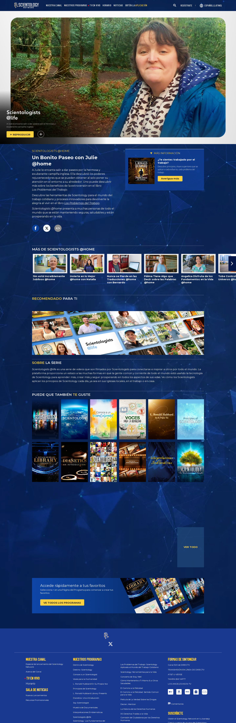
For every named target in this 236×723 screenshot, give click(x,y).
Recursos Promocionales (37, 697)
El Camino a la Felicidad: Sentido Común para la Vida (139, 690)
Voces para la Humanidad (85, 676)
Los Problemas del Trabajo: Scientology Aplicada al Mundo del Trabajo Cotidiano (139, 662)
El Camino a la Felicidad (131, 685)
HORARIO (107, 5)
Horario (30, 680)
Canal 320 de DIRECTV (179, 662)
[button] (232, 263)
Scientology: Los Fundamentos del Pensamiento (89, 719)
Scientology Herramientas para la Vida (138, 669)
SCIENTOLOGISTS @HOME (51, 151)
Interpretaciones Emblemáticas (88, 709)
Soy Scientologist (81, 700)
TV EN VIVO (95, 5)
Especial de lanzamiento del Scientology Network (44, 662)
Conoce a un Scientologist (85, 671)
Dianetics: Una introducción (86, 695)
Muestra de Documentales (85, 704)
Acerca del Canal (33, 668)
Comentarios (177, 701)
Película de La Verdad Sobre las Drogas (138, 696)
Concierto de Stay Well (130, 674)
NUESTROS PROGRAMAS (75, 5)
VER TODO (191, 547)
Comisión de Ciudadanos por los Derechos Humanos (140, 716)
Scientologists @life (82, 714)
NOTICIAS (118, 5)
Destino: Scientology (82, 666)
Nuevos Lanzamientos (36, 692)
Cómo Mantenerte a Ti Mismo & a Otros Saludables (139, 679)
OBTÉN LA (136, 5)
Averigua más (170, 178)
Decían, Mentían (128, 701)
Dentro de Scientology (83, 662)
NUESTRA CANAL (54, 5)
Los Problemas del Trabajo (81, 203)
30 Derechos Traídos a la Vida (134, 711)
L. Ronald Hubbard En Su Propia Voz (90, 681)
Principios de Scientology (85, 685)
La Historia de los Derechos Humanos (137, 706)
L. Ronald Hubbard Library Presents (90, 690)
